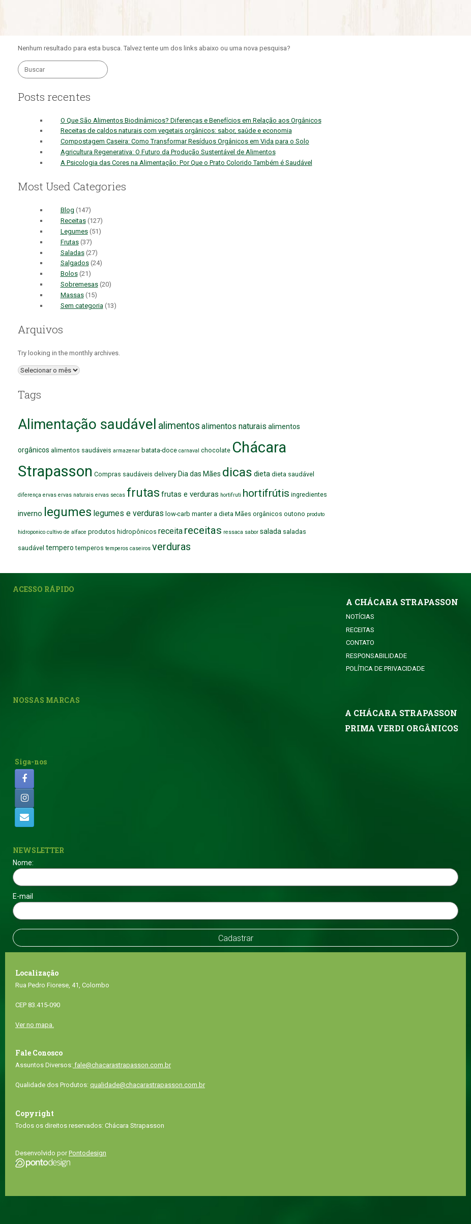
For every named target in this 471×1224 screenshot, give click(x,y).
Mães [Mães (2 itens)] (243, 514)
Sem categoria (82, 305)
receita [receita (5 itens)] (170, 531)
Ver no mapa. (34, 1025)
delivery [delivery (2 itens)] (165, 474)
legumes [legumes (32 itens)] (68, 512)
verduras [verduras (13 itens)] (171, 547)
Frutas (70, 242)
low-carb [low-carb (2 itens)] (177, 514)
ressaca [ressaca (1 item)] (233, 532)
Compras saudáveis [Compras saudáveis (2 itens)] (123, 474)
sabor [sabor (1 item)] (251, 532)
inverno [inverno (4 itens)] (30, 513)
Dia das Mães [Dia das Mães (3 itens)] (199, 474)
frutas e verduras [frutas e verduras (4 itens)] (190, 494)
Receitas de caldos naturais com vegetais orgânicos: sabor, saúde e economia (176, 130)
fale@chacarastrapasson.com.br (122, 1065)
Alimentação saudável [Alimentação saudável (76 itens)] (87, 424)
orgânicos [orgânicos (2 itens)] (267, 514)
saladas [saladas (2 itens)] (294, 531)
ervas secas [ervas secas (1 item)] (110, 495)
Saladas (72, 253)
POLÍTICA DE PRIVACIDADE (385, 668)
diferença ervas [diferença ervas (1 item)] (37, 495)
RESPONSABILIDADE (376, 656)
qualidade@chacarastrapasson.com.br (147, 1085)
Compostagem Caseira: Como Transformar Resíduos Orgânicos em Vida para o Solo (185, 141)
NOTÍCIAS (360, 616)
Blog (67, 210)
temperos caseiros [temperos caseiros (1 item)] (128, 548)
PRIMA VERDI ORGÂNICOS (401, 728)
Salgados (75, 263)
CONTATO (360, 642)
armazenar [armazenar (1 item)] (126, 450)
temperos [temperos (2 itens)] (89, 548)
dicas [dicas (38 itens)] (237, 472)
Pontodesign (87, 1153)
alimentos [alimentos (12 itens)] (179, 426)
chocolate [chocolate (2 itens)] (215, 450)
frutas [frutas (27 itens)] (143, 493)
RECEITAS (360, 630)
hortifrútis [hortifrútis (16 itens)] (266, 493)
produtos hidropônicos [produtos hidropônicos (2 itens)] (122, 531)
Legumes (74, 231)
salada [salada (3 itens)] (270, 531)
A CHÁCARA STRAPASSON (402, 602)
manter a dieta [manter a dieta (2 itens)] (212, 514)
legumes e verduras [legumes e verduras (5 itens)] (128, 513)
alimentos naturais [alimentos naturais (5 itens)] (234, 426)
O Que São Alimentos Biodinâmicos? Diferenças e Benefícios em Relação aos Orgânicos (191, 120)
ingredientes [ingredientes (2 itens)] (309, 494)
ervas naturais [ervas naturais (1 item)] (76, 495)
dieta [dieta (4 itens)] (262, 473)
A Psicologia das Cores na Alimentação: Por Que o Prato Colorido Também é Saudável (186, 162)
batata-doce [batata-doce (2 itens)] (159, 450)
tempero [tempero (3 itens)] (60, 548)
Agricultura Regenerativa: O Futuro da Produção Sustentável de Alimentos (168, 152)
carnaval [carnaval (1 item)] (189, 450)
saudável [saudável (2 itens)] (31, 548)
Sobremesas (79, 284)
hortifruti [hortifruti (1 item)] (230, 495)
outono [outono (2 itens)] (294, 514)
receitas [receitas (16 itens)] (203, 530)
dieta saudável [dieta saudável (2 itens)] (293, 474)
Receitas (73, 220)
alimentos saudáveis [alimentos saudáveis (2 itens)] (81, 450)
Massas (72, 295)
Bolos (69, 273)
